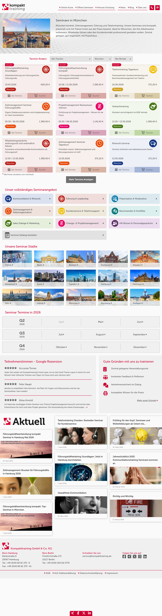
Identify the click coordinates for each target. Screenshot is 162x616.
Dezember (139, 347)
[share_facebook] (78, 613)
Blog (131, 7)
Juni (140, 321)
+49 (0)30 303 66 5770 (58, 562)
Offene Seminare (84, 7)
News (122, 7)
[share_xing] (72, 613)
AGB (47, 573)
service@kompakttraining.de (96, 556)
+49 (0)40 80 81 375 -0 (18, 562)
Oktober (61, 347)
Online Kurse (66, 7)
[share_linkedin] (89, 613)
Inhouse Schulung (104, 7)
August (100, 334)
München (11, 89)
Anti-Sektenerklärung (64, 573)
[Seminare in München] (152, 7)
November (100, 347)
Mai (100, 321)
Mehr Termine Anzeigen (81, 179)
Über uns (141, 7)
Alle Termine (15, 95)
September (140, 334)
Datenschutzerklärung (90, 573)
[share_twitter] (84, 613)
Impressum (111, 573)
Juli (61, 334)
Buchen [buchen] (40, 95)
